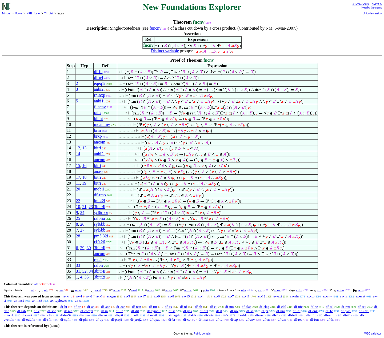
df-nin (68, 311)
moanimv (102, 124)
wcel (98, 290)
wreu (168, 290)
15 (78, 165)
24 (82, 212)
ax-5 (127, 296)
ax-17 (142, 296)
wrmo (188, 290)
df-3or (105, 307)
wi (32, 290)
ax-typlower (58, 301)
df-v (36, 311)
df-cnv (250, 319)
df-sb (198, 307)
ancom (99, 142)
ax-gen (111, 296)
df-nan (136, 307)
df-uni (280, 311)
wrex (150, 290)
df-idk (192, 315)
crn (319, 290)
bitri (97, 148)
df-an (90, 307)
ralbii (98, 265)
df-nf (183, 307)
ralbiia (99, 218)
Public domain (202, 333)
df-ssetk (152, 315)
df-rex (345, 307)
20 (78, 189)
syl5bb (99, 230)
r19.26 (99, 242)
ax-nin (294, 296)
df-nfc (298, 307)
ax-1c (344, 296)
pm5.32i (101, 236)
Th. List (48, 13)
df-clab (246, 307)
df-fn (98, 71)
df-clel (281, 307)
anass (98, 171)
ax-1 (79, 296)
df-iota (209, 315)
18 (84, 177)
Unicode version (372, 13)
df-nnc (259, 315)
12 (78, 148)
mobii (99, 189)
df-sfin (48, 319)
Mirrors (6, 13)
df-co (186, 319)
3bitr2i (99, 277)
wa (61, 290)
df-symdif (154, 311)
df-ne (314, 307)
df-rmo (100, 195)
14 (78, 154)
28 (78, 236)
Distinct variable (165, 51)
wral (134, 290)
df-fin (276, 315)
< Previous (360, 4)
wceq (78, 290)
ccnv (277, 290)
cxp (260, 290)
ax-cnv (327, 296)
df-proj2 (136, 319)
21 (84, 206)
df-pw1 (346, 311)
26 (82, 224)
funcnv (155, 28)
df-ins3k (65, 315)
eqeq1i (99, 83)
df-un (119, 311)
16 (84, 165)
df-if (219, 311)
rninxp (99, 95)
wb (46, 290)
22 (78, 200)
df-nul (204, 311)
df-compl (86, 311)
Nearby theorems (371, 7)
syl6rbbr (101, 212)
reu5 (97, 259)
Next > (377, 4)
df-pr (264, 311)
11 (78, 183)
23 (91, 206)
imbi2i (99, 200)
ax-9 (157, 296)
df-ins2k (46, 315)
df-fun (314, 319)
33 (78, 265)
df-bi (63, 307)
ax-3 (99, 296)
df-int (297, 311)
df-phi (83, 319)
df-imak (84, 315)
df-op (99, 319)
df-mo (229, 307)
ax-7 (231, 296)
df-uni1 (364, 311)
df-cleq (264, 307)
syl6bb (99, 224)
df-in (104, 311)
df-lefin (293, 315)
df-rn (266, 319)
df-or (77, 307)
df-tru (153, 307)
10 (78, 206)
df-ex (168, 307)
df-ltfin (311, 315)
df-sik (135, 315)
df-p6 (119, 315)
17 (78, 177)
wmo (116, 290)
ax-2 (89, 296)
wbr (243, 290)
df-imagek (173, 315)
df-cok (102, 315)
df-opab (155, 319)
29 (82, 247)
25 (78, 218)
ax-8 (171, 296)
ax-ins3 (37, 301)
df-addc (242, 315)
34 (91, 271)
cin (207, 290)
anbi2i (99, 89)
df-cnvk (27, 315)
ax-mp (67, 296)
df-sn (250, 311)
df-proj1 (116, 319)
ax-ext (277, 296)
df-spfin (65, 319)
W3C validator (372, 333)
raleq (98, 112)
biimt (98, 118)
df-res (298, 319)
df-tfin (347, 315)
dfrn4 (98, 77)
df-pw (234, 311)
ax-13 (186, 296)
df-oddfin (28, 319)
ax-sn (78, 301)
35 (86, 277)
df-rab (21, 311)
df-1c (329, 311)
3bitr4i (99, 206)
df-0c (225, 315)
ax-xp (311, 296)
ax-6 (217, 296)
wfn (360, 290)
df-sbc (51, 311)
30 (88, 247)
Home (18, 13)
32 (84, 271)
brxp (98, 136)
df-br (171, 319)
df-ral (330, 307)
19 (84, 183)
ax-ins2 (19, 301)
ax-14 (202, 296)
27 (82, 230)
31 (78, 271)
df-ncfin (329, 315)
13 (84, 148)
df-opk (313, 311)
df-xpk (9, 315)
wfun (340, 290)
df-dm (282, 319)
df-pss (187, 311)
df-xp (234, 319)
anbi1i (99, 101)
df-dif (135, 311)
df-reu (362, 307)
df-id (219, 319)
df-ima (203, 319)
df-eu (213, 307)
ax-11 (246, 296)
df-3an (120, 307)
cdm (299, 290)
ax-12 (261, 296)
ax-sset (360, 296)
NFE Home (33, 13)
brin (97, 130)
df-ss (172, 311)
